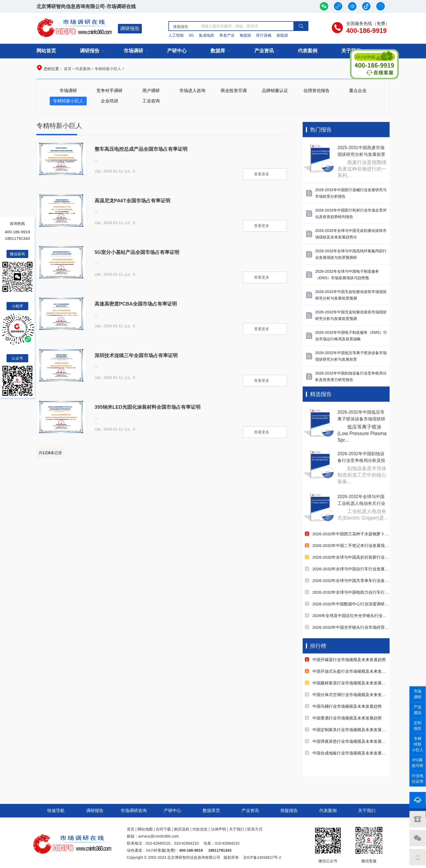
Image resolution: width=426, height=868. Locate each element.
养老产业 (226, 35)
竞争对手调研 (109, 90)
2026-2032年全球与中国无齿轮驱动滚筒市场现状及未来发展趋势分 (351, 233)
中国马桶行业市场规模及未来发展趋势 (343, 706)
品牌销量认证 (275, 90)
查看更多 (261, 174)
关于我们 (366, 810)
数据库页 (211, 810)
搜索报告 (180, 26)
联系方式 (254, 829)
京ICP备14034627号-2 (262, 857)
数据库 (218, 51)
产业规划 (417, 710)
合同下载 (163, 829)
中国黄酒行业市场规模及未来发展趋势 (343, 718)
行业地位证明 (417, 778)
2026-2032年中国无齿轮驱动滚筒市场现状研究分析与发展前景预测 (351, 295)
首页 (67, 69)
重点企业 (358, 90)
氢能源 (245, 35)
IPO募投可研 (417, 763)
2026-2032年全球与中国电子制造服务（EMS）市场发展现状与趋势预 (347, 274)
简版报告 (289, 810)
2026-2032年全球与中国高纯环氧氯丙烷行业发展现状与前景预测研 (351, 254)
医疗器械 (263, 35)
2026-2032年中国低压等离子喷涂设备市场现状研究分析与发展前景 (351, 356)
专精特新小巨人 (108, 69)
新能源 (282, 35)
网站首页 (46, 51)
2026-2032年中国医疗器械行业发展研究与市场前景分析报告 (351, 193)
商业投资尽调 (234, 90)
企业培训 (109, 101)
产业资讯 (264, 51)
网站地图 (145, 829)
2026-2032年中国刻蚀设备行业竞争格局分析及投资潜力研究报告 (351, 376)
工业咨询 (151, 101)
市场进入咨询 (192, 90)
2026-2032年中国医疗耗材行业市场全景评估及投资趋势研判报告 (351, 213)
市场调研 (133, 51)
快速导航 (56, 810)
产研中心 (177, 51)
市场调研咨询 (134, 810)
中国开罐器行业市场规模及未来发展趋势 (345, 659)
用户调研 (151, 90)
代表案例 (307, 51)
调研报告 (130, 28)
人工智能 (176, 35)
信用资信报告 (316, 90)
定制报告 (417, 726)
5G (191, 35)
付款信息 (200, 829)
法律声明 (218, 829)
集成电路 (206, 35)
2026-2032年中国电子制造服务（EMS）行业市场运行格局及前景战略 (351, 335)
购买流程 (181, 829)
